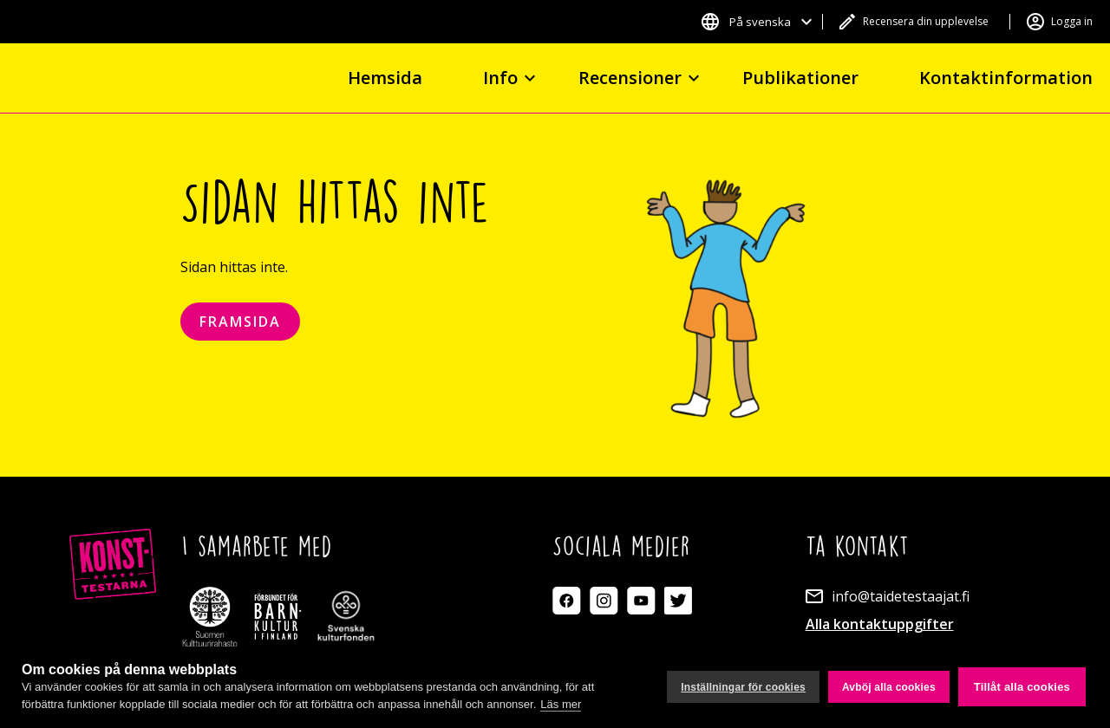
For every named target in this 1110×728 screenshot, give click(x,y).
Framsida (240, 321)
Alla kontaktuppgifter (880, 624)
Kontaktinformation (1006, 77)
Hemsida (385, 77)
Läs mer (560, 704)
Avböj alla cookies (889, 687)
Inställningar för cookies (743, 687)
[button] (757, 21)
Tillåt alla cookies (1022, 686)
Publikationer (800, 77)
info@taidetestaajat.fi (901, 596)
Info (500, 77)
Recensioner (630, 77)
